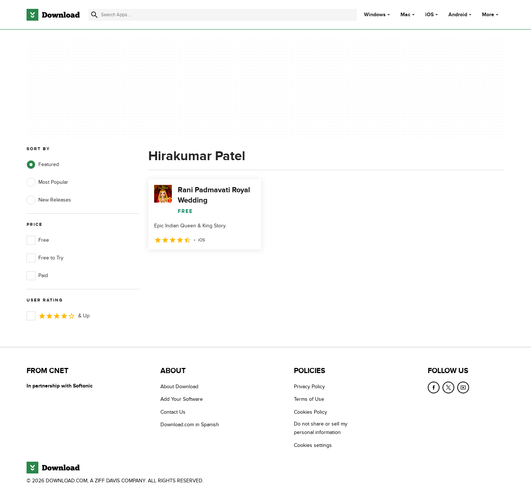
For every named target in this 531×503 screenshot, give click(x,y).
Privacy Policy (309, 386)
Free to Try (45, 258)
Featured (43, 164)
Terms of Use (309, 399)
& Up (58, 315)
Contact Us (172, 412)
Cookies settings (313, 445)
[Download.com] (53, 15)
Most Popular (47, 182)
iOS (429, 14)
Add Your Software (181, 399)
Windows (375, 14)
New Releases (49, 200)
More (491, 14)
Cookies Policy (310, 412)
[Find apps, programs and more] (222, 15)
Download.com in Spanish (189, 424)
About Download (179, 386)
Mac (405, 14)
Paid (37, 275)
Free (38, 240)
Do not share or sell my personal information (320, 428)
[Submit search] (94, 15)
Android (457, 14)
